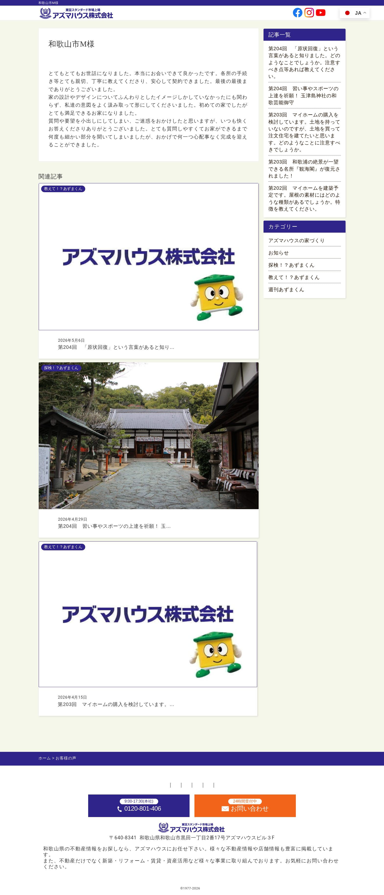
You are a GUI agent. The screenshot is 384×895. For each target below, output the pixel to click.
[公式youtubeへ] (320, 14)
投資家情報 (223, 15)
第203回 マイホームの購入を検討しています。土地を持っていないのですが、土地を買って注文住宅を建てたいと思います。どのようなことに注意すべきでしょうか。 (304, 133)
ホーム (84, 783)
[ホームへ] (76, 13)
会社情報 (201, 15)
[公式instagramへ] (309, 14)
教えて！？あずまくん (294, 280)
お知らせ (278, 255)
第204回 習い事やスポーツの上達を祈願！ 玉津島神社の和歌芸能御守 (303, 96)
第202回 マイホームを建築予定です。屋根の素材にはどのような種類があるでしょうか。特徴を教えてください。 (304, 199)
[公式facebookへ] (297, 14)
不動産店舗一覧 (119, 783)
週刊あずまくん (286, 292)
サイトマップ (292, 783)
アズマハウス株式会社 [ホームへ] (202, 888)
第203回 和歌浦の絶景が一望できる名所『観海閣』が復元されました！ (304, 169)
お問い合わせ (271, 15)
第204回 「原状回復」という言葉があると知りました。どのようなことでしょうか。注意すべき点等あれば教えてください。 (304, 63)
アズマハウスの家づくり (296, 243)
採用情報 (246, 15)
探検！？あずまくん (291, 267)
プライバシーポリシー (242, 783)
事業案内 (180, 15)
